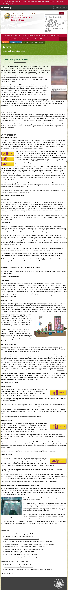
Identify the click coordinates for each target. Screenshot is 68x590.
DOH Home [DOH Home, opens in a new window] (63, 28)
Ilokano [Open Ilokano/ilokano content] (24, 1)
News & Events (34, 31)
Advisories (5, 31)
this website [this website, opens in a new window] (60, 359)
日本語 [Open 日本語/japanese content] (28, 1)
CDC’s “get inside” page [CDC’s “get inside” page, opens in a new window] (10, 406)
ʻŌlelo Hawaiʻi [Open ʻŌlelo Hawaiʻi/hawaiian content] (18, 1)
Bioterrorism (55, 24)
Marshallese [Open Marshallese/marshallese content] (41, 1)
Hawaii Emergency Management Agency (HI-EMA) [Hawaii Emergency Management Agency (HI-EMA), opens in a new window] (19, 523)
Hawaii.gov (7, 7)
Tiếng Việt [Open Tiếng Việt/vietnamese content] (8, 4)
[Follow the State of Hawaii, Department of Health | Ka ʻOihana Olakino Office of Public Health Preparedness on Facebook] (48, 16)
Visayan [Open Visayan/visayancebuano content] (14, 4)
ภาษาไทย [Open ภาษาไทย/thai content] (3, 4)
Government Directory (61, 7)
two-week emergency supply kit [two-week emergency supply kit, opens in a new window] (42, 179)
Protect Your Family (18, 24)
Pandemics (44, 24)
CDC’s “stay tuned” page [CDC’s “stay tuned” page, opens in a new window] (11, 471)
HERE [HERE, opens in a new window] (19, 234)
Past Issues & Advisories (20, 51)
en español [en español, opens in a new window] (49, 530)
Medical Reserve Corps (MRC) (33, 28)
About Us (7, 24)
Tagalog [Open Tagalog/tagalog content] (57, 1)
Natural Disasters (33, 24)
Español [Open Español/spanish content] (52, 1)
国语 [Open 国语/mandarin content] (36, 1)
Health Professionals (16, 31)
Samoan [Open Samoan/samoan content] (47, 1)
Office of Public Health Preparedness (21, 18)
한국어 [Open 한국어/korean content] (32, 1)
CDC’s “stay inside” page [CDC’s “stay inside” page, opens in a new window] (11, 440)
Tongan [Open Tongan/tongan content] (62, 1)
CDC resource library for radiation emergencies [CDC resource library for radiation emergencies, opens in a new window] (18, 553)
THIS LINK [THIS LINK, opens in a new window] (13, 286)
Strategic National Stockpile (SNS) (14, 28)
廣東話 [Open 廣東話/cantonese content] (6, 1)
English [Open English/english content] (2, 1)
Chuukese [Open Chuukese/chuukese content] (11, 1)
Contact (41, 31)
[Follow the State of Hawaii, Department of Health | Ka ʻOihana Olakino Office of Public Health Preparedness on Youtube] (50, 16)
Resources (26, 31)
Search (61, 13)
